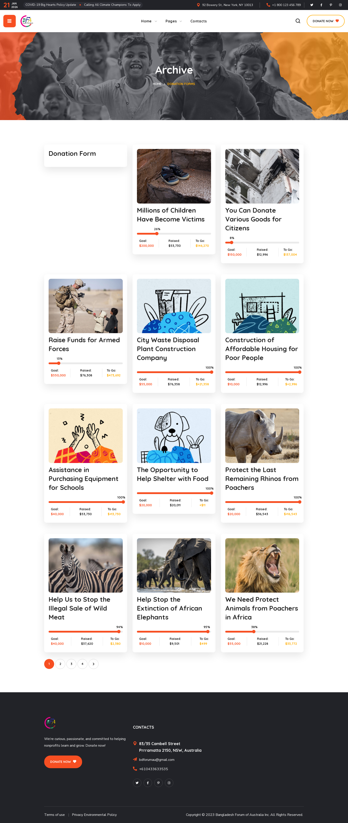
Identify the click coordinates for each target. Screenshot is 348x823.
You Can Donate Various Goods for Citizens (254, 219)
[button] (298, 21)
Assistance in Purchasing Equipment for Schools (84, 478)
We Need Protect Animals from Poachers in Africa (254, 608)
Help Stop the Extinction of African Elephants (170, 608)
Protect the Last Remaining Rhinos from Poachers (253, 478)
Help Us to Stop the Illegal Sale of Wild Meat (80, 608)
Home (157, 84)
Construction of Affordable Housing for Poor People (257, 349)
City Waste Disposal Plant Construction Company (168, 349)
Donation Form (73, 153)
